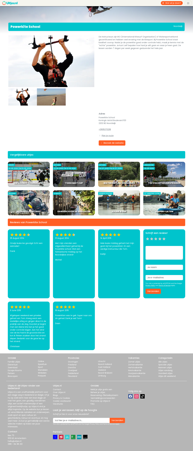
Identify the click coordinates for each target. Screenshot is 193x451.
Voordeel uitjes (165, 373)
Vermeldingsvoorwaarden (103, 398)
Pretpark (42, 375)
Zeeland (102, 370)
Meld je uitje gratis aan (101, 389)
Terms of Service (165, 285)
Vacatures (58, 403)
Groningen (73, 361)
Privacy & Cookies (61, 398)
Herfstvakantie (135, 367)
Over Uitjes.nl (59, 392)
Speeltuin (42, 364)
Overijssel (72, 370)
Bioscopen (13, 376)
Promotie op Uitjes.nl (100, 401)
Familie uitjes (14, 361)
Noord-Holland (105, 364)
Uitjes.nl (11, 392)
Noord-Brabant (105, 372)
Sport (40, 367)
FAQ (92, 403)
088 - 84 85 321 (15, 444)
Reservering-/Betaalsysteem (104, 395)
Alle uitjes (162, 361)
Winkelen (42, 372)
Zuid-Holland (104, 367)
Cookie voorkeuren (62, 401)
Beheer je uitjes (98, 392)
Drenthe (72, 367)
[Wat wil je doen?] (174, 3)
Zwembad (12, 367)
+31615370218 (105, 129)
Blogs (55, 395)
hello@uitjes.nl (14, 441)
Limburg (102, 375)
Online (41, 361)
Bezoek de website (112, 142)
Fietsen (11, 373)
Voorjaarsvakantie (136, 373)
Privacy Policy (150, 285)
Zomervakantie (135, 364)
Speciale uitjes (165, 364)
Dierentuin (13, 364)
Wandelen (43, 370)
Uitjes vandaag (165, 370)
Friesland (72, 364)
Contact (57, 389)
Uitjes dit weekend (167, 376)
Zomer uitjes (134, 361)
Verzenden (153, 291)
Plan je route (108, 135)
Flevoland (72, 376)
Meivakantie (134, 376)
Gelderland (73, 373)
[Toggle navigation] (188, 3)
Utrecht (101, 361)
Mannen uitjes (165, 367)
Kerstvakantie (134, 370)
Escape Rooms (15, 370)
